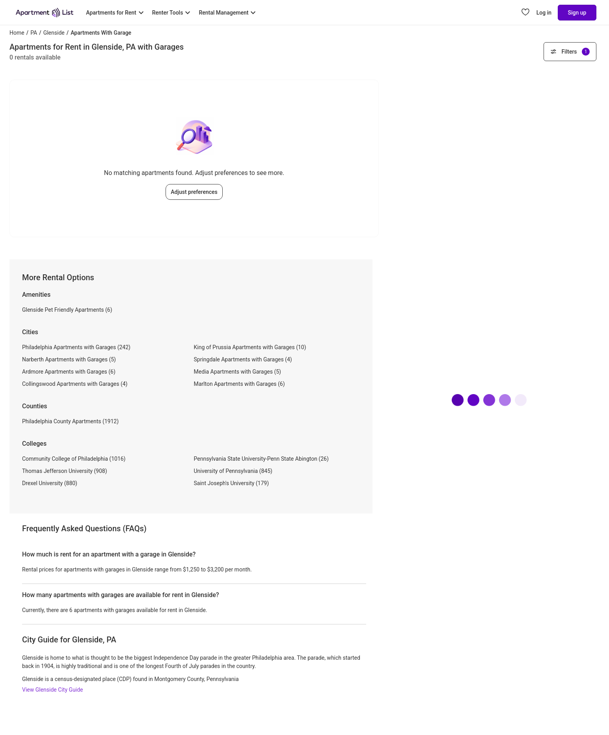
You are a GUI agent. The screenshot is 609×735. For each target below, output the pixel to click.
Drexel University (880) (49, 483)
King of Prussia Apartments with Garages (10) (250, 347)
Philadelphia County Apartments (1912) (70, 421)
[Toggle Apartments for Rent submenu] (115, 12)
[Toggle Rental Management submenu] (228, 12)
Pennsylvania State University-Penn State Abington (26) (261, 459)
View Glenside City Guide (52, 690)
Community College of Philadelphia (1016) (74, 459)
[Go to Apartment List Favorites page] (525, 13)
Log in (543, 12)
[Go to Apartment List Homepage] (44, 12)
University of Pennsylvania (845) (233, 471)
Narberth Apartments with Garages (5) (69, 359)
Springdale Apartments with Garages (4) (243, 359)
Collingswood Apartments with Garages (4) (74, 384)
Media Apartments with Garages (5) (237, 371)
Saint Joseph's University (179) (231, 483)
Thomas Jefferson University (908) (64, 471)
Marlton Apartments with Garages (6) (239, 384)
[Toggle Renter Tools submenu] (172, 12)
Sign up (577, 12)
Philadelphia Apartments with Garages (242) (76, 347)
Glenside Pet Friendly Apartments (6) (67, 310)
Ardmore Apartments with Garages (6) (68, 371)
